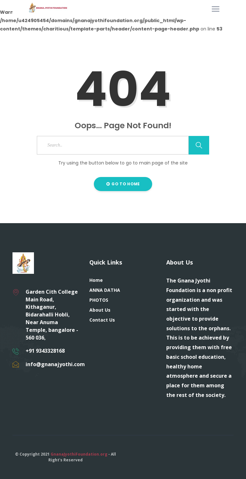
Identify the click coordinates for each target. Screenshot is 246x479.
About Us (100, 310)
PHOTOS (98, 300)
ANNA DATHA (104, 290)
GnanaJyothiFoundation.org (79, 454)
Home (96, 280)
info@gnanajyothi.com (55, 364)
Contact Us (102, 320)
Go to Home (123, 184)
